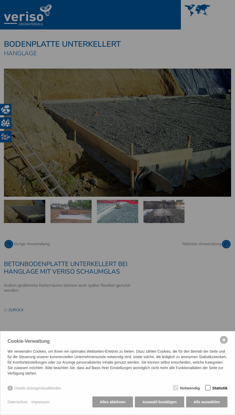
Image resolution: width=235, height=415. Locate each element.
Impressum (40, 402)
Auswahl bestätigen (159, 402)
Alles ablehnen (113, 402)
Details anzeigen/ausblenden (38, 388)
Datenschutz (18, 402)
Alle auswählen (207, 402)
